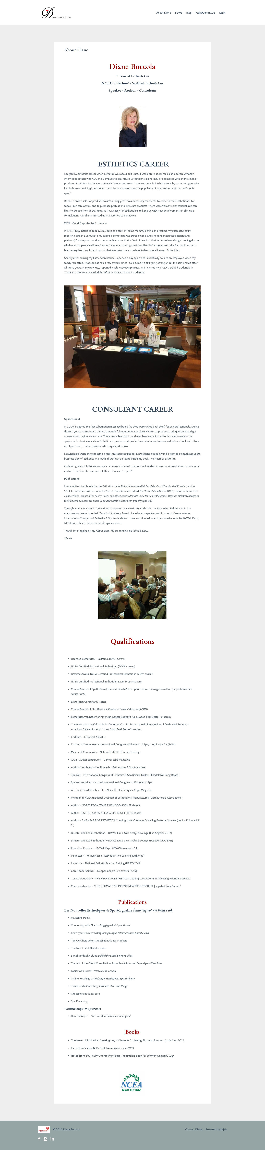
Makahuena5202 (205, 12)
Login (222, 12)
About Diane (163, 12)
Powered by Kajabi (216, 1129)
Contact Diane (193, 1129)
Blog (188, 12)
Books (178, 12)
